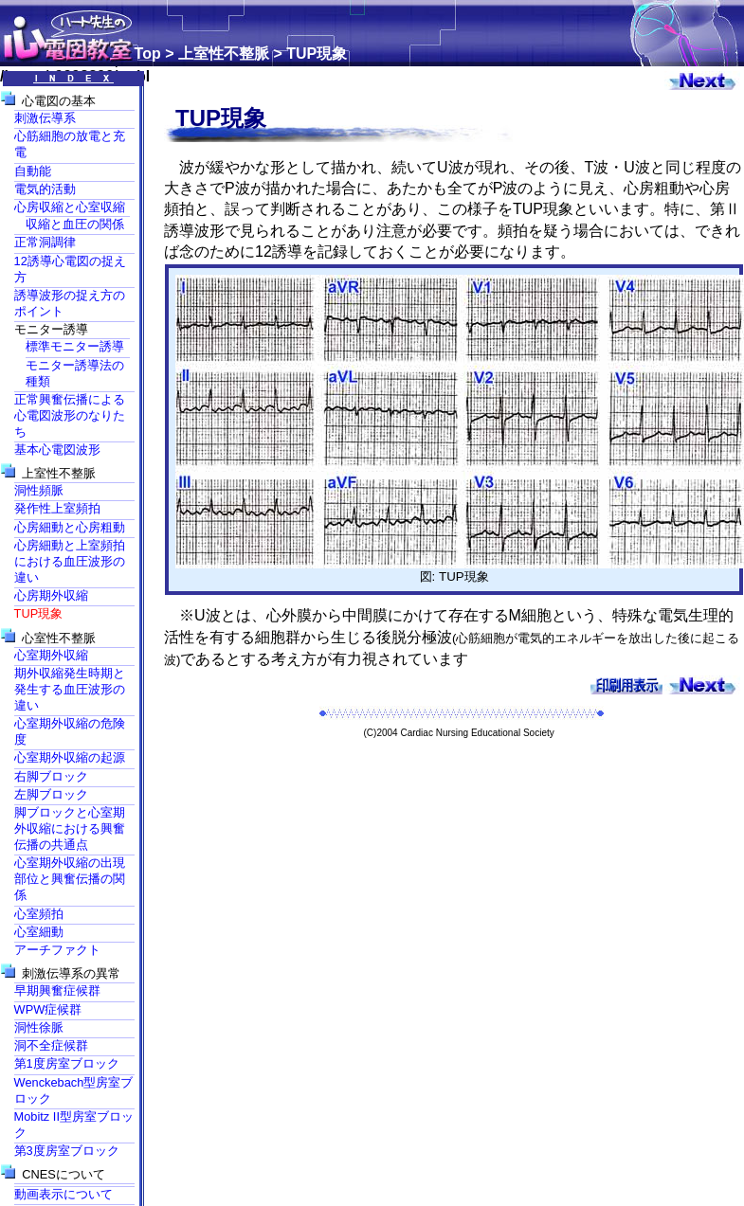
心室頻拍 (39, 914)
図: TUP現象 (459, 570)
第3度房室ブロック (66, 1150)
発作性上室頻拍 (57, 508)
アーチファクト (57, 950)
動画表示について (63, 1194)
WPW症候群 (48, 1009)
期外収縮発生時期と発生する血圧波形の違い (69, 689)
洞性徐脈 (39, 1027)
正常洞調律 (45, 242)
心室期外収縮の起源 (69, 757)
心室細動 (39, 932)
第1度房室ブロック (66, 1063)
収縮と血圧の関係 (75, 224)
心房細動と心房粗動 (69, 527)
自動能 (32, 171)
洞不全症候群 (51, 1045)
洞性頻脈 (39, 490)
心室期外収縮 (51, 655)
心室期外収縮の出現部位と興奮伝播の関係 (69, 878)
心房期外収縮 (51, 595)
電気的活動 (45, 189)
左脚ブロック (51, 794)
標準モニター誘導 (75, 346)
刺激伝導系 (45, 118)
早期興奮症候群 (57, 990)
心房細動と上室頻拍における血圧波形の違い (69, 561)
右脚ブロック (51, 776)
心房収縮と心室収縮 (69, 207)
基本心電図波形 (57, 449)
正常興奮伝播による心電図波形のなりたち (69, 415)
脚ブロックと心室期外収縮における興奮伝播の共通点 (69, 828)
